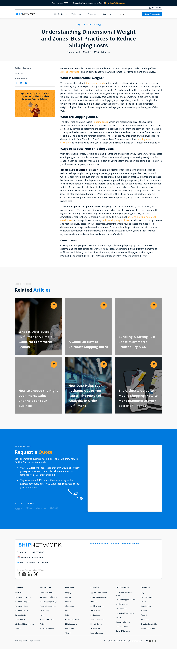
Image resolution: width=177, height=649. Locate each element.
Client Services (20, 619)
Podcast (144, 615)
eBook (143, 601)
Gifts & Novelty (95, 628)
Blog (142, 593)
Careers (18, 628)
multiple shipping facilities (115, 220)
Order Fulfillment (46, 593)
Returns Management (48, 606)
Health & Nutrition (96, 606)
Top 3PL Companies (148, 628)
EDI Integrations (71, 624)
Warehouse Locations (23, 597)
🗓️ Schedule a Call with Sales (30, 557)
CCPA (146, 641)
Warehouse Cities (21, 606)
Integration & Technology (125, 613)
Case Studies (146, 606)
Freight (42, 624)
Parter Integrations (72, 619)
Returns (119, 617)
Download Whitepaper (115, 3)
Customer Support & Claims (126, 599)
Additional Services (47, 628)
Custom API (69, 628)
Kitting (42, 615)
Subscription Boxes (47, 619)
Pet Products (95, 615)
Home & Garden (96, 624)
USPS (67, 615)
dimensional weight (70, 71)
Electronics (94, 601)
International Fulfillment (48, 597)
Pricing (121, 14)
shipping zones (100, 121)
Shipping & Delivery (123, 622)
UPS (66, 610)
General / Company (123, 631)
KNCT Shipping (121, 608)
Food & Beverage (96, 633)
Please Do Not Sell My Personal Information (129, 641)
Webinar (144, 610)
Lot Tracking (44, 610)
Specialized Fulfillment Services (124, 594)
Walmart (68, 601)
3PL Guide (144, 619)
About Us (18, 593)
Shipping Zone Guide (149, 624)
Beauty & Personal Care (99, 597)
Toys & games (95, 610)
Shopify (68, 593)
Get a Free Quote (152, 14)
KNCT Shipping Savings (48, 601)
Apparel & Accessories (98, 593)
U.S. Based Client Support (24, 624)
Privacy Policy (108, 641)
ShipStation (69, 606)
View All (68, 633)
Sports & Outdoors (97, 619)
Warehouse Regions (22, 601)
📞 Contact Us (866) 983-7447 (30, 552)
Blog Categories (147, 597)
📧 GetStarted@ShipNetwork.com (32, 562)
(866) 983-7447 (157, 8)
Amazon (68, 597)
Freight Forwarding (122, 604)
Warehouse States (22, 610)
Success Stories (21, 615)
